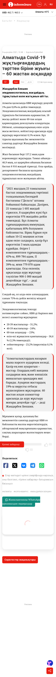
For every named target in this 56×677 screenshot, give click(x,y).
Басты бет (7, 21)
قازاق (29, 82)
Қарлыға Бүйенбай (34, 52)
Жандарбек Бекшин (41, 491)
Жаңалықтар (23, 21)
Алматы (7, 491)
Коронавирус (21, 491)
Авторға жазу (44, 82)
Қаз (16, 82)
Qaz (22, 82)
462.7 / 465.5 (12, 12)
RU (51, 4)
